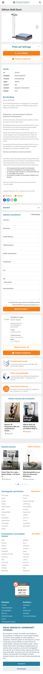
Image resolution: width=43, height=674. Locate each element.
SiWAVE (17, 82)
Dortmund (26, 546)
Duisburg (26, 548)
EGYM (25, 498)
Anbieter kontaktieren (21, 58)
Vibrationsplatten (20, 75)
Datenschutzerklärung (30, 305)
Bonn (24, 543)
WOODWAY (26, 526)
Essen (25, 551)
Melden (19, 196)
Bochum (4, 543)
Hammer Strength (28, 501)
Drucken (7, 196)
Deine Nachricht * (8, 288)
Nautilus (25, 509)
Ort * (4, 270)
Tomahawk (26, 523)
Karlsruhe (26, 557)
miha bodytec (27, 506)
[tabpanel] (11, 465)
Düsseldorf (4, 551)
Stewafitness (5, 520)
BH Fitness (4, 495)
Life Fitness (26, 504)
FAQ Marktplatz (6, 610)
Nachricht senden (20, 309)
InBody (3, 504)
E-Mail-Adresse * (8, 236)
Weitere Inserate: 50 (21, 347)
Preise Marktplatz (6, 608)
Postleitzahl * (7, 262)
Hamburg (26, 554)
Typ (4, 278)
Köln (2, 559)
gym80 (3, 501)
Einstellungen (21, 669)
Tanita (25, 520)
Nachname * (7, 228)
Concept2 (26, 495)
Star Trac (26, 518)
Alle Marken (35, 491)
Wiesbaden (4, 570)
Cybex (3, 498)
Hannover (4, 557)
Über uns (4, 613)
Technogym (5, 523)
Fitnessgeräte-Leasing (8, 621)
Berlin (3, 540)
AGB (19, 302)
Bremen (3, 546)
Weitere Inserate (34, 447)
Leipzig (25, 559)
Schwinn (25, 515)
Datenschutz (27, 610)
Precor (3, 515)
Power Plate (26, 512)
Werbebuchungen (6, 616)
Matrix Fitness (5, 506)
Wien (24, 568)
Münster (4, 565)
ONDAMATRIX (5, 512)
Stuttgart (4, 568)
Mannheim (4, 562)
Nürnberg (26, 565)
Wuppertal (26, 570)
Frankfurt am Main (7, 554)
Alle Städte (36, 534)
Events (3, 619)
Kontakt (3, 605)
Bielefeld (25, 540)
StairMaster (5, 518)
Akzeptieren (21, 663)
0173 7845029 (21, 53)
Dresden (4, 548)
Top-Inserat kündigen (29, 616)
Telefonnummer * (8, 245)
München (26, 562)
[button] (40, 3)
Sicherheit (26, 613)
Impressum (26, 605)
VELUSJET (4, 526)
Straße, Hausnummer (10, 253)
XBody (3, 529)
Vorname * (6, 220)
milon (3, 509)
